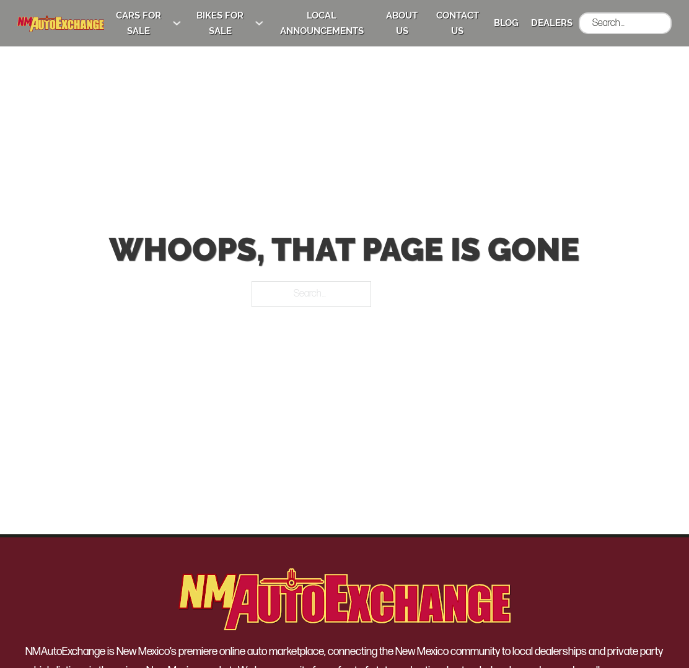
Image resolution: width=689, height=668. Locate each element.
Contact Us (457, 23)
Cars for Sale (138, 23)
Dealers (552, 23)
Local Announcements (322, 23)
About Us (402, 23)
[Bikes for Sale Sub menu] (259, 23)
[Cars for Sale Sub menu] (177, 23)
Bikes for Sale (220, 23)
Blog (506, 23)
